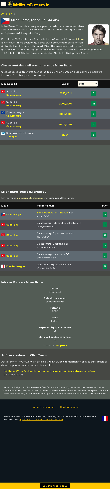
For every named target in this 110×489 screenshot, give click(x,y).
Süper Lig (12, 237)
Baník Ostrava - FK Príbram (52, 225)
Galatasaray (13, 94)
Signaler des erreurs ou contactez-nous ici (41, 432)
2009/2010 (65, 103)
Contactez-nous (69, 419)
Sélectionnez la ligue (55, 485)
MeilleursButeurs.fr (31, 5)
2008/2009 (65, 113)
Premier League (15, 278)
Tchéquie (11, 136)
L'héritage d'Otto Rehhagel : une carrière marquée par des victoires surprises (49, 383)
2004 (65, 134)
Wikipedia (61, 358)
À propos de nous (43, 419)
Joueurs (7, 14)
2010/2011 (65, 93)
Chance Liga (13, 227)
